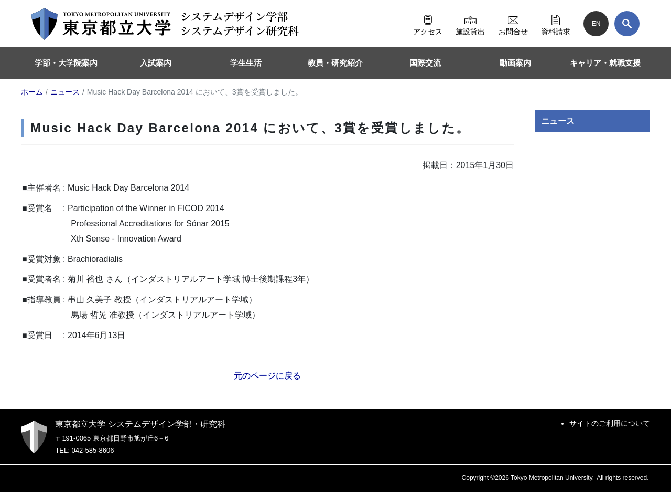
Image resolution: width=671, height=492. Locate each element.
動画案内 (515, 62)
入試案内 (155, 62)
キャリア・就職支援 (605, 62)
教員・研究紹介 (335, 62)
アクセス (427, 23)
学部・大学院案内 (66, 62)
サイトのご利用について (609, 423)
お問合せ (513, 23)
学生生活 (246, 62)
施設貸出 (470, 23)
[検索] (627, 23)
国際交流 (425, 62)
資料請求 (555, 23)
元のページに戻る (267, 375)
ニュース (558, 121)
